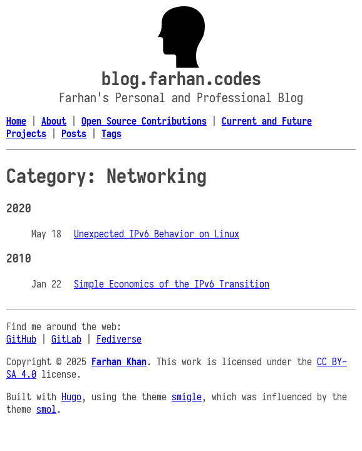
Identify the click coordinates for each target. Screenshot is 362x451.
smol (46, 409)
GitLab (66, 339)
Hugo (71, 396)
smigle (187, 396)
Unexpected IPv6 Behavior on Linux (156, 233)
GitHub (21, 339)
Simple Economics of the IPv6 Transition (171, 283)
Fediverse (119, 339)
